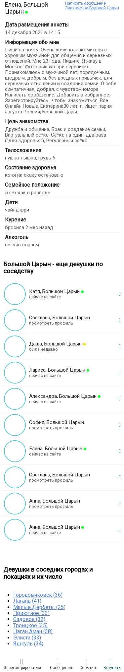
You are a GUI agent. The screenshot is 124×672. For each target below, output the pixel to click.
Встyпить (111, 663)
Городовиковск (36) (37, 595)
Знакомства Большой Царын (92, 8)
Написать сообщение (85, 3)
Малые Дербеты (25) (39, 607)
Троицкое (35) (30, 625)
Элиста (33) (27, 638)
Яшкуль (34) (28, 644)
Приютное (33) (31, 613)
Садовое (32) (29, 619)
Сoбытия (87, 663)
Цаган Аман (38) (33, 631)
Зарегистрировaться (23, 663)
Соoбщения (61, 663)
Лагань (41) (27, 601)
